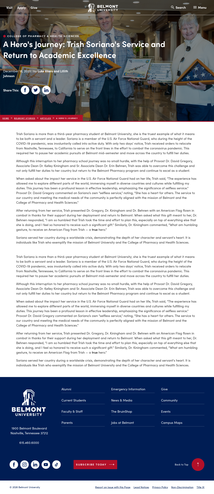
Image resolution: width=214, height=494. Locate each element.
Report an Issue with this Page (112, 487)
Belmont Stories (24, 118)
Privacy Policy (160, 487)
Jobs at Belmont (122, 422)
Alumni (66, 389)
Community (169, 400)
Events (165, 411)
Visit (9, 7)
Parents (67, 422)
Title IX (200, 487)
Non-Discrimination (182, 487)
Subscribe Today (96, 464)
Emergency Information (128, 389)
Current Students (73, 400)
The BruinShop (121, 411)
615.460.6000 (29, 442)
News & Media (121, 400)
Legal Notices (141, 487)
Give (34, 7)
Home (5, 118)
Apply (21, 7)
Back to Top (189, 464)
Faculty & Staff (72, 411)
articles (45, 118)
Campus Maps (171, 422)
